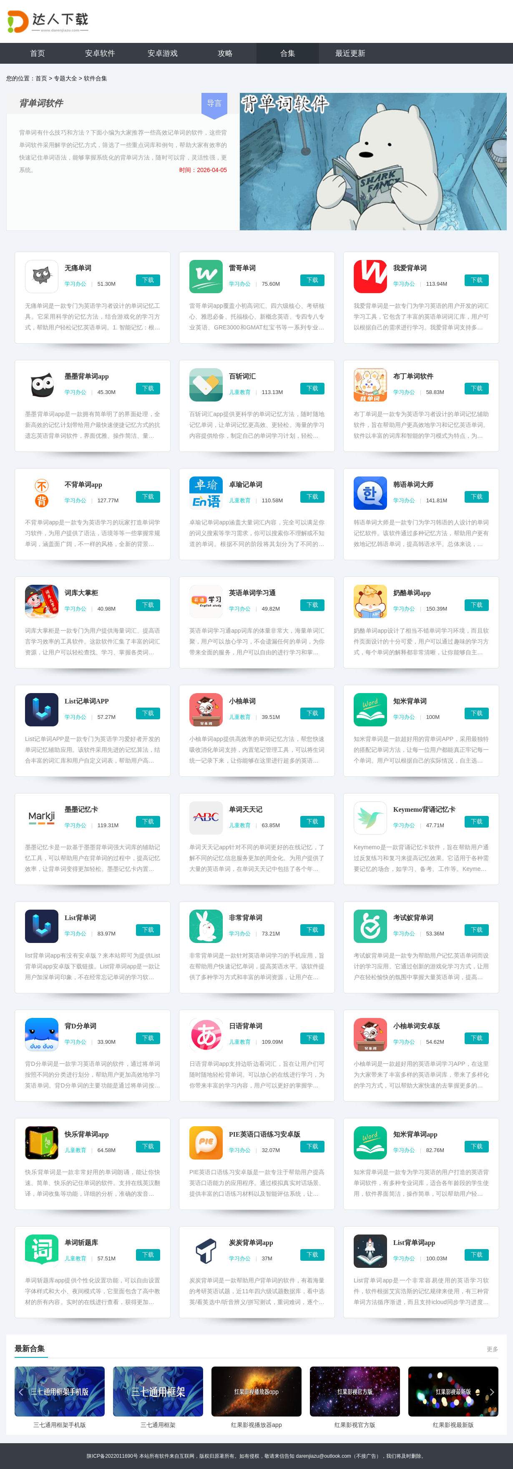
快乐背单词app (87, 1134)
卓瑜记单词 (245, 484)
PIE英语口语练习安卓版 (264, 1134)
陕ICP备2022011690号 (112, 1456)
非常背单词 (245, 917)
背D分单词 (80, 1026)
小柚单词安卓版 (416, 1026)
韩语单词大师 (413, 484)
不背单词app (83, 484)
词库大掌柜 (81, 592)
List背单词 (80, 917)
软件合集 (95, 78)
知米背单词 (410, 701)
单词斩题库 (81, 1242)
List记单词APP (87, 701)
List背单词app (414, 1242)
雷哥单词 (242, 268)
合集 (287, 53)
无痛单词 (78, 268)
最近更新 (350, 53)
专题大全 (65, 78)
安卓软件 (100, 53)
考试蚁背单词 (413, 917)
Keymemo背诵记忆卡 (424, 809)
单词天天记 (245, 809)
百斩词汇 (242, 376)
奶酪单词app (412, 592)
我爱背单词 (410, 268)
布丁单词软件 (413, 376)
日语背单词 (245, 1026)
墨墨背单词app (87, 376)
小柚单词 (242, 701)
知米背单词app (415, 1134)
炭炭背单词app (251, 1242)
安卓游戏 (163, 53)
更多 (492, 1349)
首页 (37, 53)
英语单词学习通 (252, 592)
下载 (148, 280)
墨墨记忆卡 (81, 809)
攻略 (225, 53)
